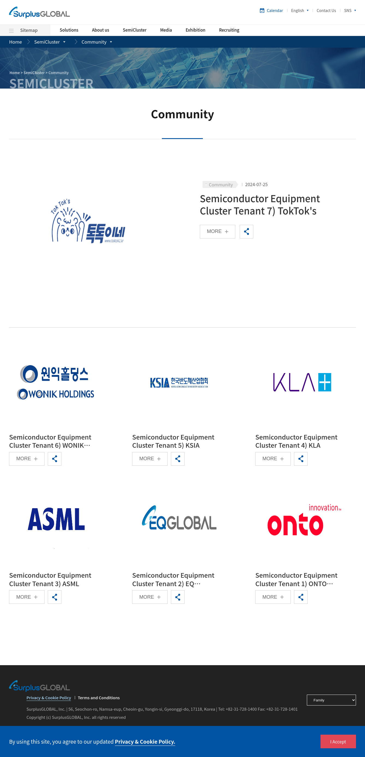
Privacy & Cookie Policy (49, 700)
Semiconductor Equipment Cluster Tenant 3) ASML (51, 581)
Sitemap (23, 30)
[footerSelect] (331, 702)
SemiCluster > (35, 72)
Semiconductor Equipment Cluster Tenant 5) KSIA (174, 442)
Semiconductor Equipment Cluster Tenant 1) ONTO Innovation (297, 581)
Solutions (69, 30)
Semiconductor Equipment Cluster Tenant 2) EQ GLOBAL (174, 581)
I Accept (338, 741)
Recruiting (229, 30)
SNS (348, 10)
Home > (17, 72)
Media (166, 30)
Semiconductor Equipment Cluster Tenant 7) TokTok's (261, 204)
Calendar (275, 10)
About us (100, 30)
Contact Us (326, 10)
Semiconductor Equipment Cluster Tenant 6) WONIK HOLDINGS (51, 442)
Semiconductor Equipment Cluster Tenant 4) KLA (297, 442)
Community (95, 41)
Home (15, 41)
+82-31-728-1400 (241, 711)
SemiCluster (135, 30)
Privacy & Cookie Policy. (145, 741)
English (297, 10)
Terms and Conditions (100, 700)
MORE (214, 232)
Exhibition (195, 30)
